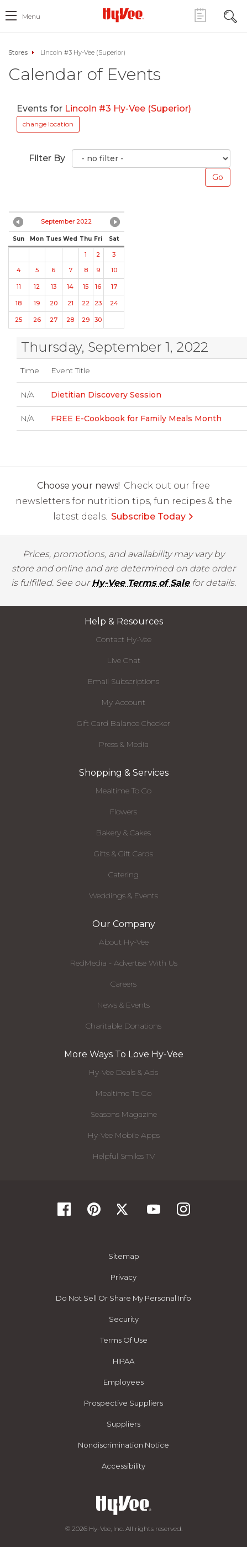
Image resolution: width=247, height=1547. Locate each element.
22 (86, 303)
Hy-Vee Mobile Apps (124, 1135)
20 (53, 303)
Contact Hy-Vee (123, 639)
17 (114, 286)
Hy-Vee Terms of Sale (141, 583)
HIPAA (123, 1361)
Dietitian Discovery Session (106, 395)
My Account (123, 702)
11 (19, 286)
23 (98, 303)
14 (70, 286)
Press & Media (124, 744)
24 (114, 303)
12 (37, 286)
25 (18, 320)
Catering (123, 875)
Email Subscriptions (123, 681)
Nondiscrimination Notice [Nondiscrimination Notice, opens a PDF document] (123, 1444)
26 (37, 320)
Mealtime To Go (123, 791)
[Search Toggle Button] (230, 15)
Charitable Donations (123, 1026)
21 (70, 303)
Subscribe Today (152, 516)
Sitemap (123, 1256)
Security (124, 1319)
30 (98, 320)
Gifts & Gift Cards (123, 854)
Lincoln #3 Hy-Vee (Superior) (128, 108)
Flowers (123, 812)
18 (18, 303)
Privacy (123, 1277)
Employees (123, 1382)
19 (37, 303)
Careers (123, 984)
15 (85, 286)
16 (98, 286)
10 (114, 270)
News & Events (123, 1005)
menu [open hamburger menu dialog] (31, 16)
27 (53, 320)
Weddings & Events (123, 895)
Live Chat (123, 660)
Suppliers (123, 1423)
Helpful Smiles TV (124, 1156)
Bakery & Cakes (123, 833)
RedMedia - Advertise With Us (123, 963)
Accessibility (123, 1465)
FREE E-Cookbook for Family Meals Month (136, 418)
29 (86, 320)
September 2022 (66, 221)
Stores (18, 52)
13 (53, 286)
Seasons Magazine (124, 1114)
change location (48, 124)
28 (70, 320)
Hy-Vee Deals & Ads (123, 1072)
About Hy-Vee (124, 942)
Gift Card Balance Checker (123, 723)
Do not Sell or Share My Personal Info (123, 1298)
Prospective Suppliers (123, 1402)
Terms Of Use (124, 1340)
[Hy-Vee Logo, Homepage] (123, 15)
